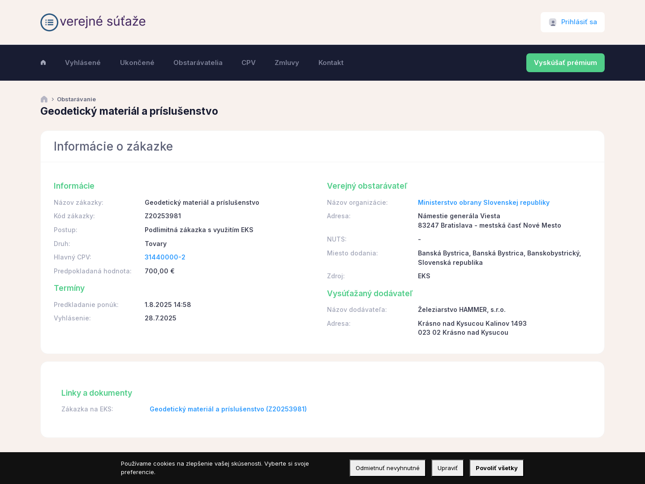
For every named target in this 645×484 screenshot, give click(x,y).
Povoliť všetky (497, 467)
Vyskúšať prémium (565, 63)
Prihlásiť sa (579, 22)
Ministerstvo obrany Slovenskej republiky (484, 202)
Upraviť (448, 467)
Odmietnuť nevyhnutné (388, 467)
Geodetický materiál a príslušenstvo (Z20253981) (228, 409)
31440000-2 (165, 257)
